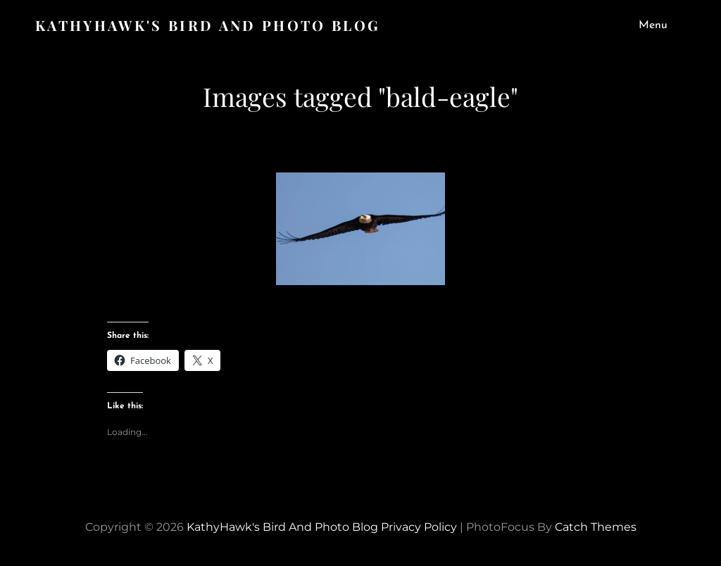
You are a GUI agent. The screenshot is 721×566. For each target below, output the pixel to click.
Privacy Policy (419, 527)
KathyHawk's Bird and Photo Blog (207, 24)
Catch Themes (596, 527)
